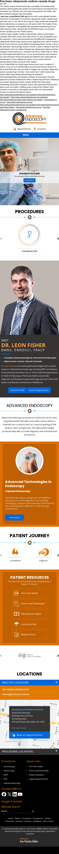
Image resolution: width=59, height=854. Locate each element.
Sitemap (27, 821)
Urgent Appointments (38, 779)
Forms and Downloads (33, 603)
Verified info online (38, 82)
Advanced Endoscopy (29, 405)
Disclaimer (10, 821)
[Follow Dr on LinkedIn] (14, 794)
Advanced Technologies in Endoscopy (28, 483)
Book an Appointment (38, 390)
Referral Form (28, 634)
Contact (48, 818)
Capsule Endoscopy (18, 491)
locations (29, 674)
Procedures (29, 212)
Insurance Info (28, 624)
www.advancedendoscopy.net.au (43, 26)
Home (10, 818)
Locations (41, 128)
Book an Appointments (29, 735)
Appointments (24, 128)
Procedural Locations (17, 751)
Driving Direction (19, 728)
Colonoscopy (9, 766)
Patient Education (36, 774)
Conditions (26, 818)
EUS (5, 779)
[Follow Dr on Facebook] (4, 794)
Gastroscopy (9, 770)
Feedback (37, 821)
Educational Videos (31, 613)
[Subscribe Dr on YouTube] (20, 794)
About (17, 818)
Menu (29, 135)
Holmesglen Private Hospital (16, 694)
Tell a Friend (48, 821)
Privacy (19, 821)
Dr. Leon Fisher (23, 345)
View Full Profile (17, 390)
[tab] (29, 682)
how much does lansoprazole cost (33, 11)
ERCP (6, 774)
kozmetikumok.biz (50, 9)
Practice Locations (15, 682)
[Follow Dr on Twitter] (9, 794)
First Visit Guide (29, 593)
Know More (29, 180)
